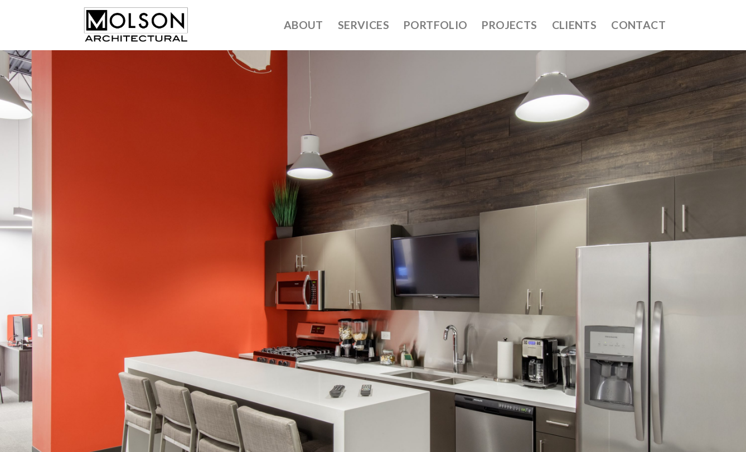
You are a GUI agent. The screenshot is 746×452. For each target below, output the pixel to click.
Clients (574, 24)
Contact (638, 24)
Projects (509, 24)
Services (363, 24)
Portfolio (436, 24)
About (303, 24)
